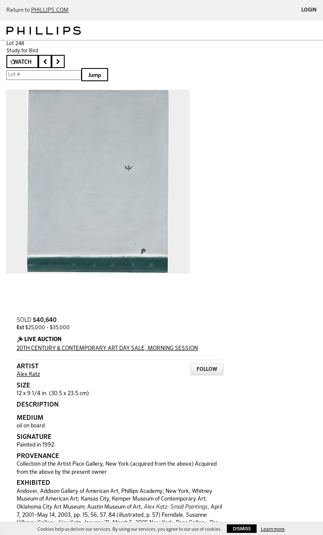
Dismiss (242, 528)
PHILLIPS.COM (50, 10)
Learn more (273, 529)
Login (309, 10)
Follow (207, 369)
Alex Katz (28, 374)
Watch (22, 62)
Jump (94, 75)
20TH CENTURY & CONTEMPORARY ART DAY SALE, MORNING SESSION (107, 348)
